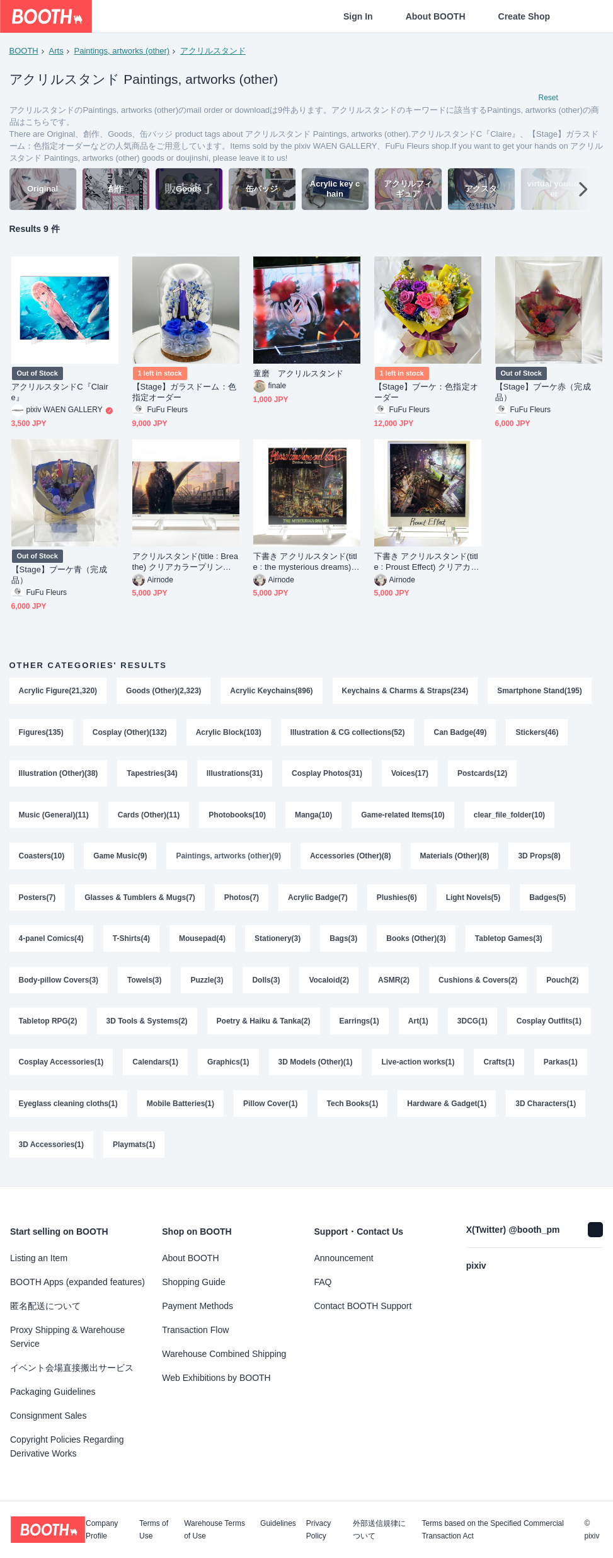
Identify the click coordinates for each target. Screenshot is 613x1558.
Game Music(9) (120, 858)
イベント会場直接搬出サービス (72, 1368)
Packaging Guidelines (52, 1392)
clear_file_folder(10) (509, 816)
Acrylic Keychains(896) (272, 692)
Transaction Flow (195, 1330)
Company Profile (102, 1530)
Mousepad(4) (202, 941)
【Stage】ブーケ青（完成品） (59, 576)
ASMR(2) (394, 983)
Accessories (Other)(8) (350, 858)
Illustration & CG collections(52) (347, 733)
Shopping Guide (193, 1282)
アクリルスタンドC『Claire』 (59, 393)
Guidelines (278, 1524)
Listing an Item (38, 1258)
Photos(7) (241, 900)
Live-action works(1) (418, 1066)
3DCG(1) (472, 1024)
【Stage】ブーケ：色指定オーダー (426, 393)
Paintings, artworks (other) (122, 50)
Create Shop (524, 16)
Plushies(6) (397, 900)
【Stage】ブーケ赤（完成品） (543, 393)
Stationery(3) (278, 941)
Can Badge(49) (460, 733)
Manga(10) (313, 816)
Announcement (344, 1258)
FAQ (323, 1282)
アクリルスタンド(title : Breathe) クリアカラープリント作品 (185, 563)
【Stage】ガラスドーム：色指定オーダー (184, 393)
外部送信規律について (379, 1530)
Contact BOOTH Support (363, 1306)
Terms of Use (153, 1530)
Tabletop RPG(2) (48, 1024)
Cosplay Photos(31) (327, 775)
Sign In (358, 16)
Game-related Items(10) (403, 816)
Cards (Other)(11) (149, 816)
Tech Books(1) (353, 1108)
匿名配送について (45, 1306)
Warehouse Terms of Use (214, 1530)
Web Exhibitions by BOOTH (216, 1378)
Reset (548, 98)
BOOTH (23, 50)
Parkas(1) (561, 1066)
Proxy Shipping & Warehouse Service (67, 1337)
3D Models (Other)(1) (315, 1066)
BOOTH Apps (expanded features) (77, 1282)
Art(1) (418, 1024)
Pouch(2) (563, 983)
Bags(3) (344, 941)
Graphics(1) (228, 1066)
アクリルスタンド (213, 50)
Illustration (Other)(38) (58, 775)
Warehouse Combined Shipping (224, 1354)
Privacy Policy (318, 1530)
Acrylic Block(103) (228, 733)
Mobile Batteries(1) (180, 1108)
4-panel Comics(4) (51, 941)
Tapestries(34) (152, 775)
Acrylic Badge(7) (318, 900)
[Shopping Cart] (582, 16)
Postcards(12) (483, 775)
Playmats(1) (134, 1149)
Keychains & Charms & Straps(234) (405, 692)
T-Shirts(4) (131, 941)
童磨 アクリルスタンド (298, 374)
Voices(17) (409, 775)
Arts (56, 50)
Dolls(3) (266, 983)
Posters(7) (37, 900)
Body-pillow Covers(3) (59, 983)
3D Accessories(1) (51, 1149)
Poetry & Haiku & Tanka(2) (264, 1024)
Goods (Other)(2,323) (163, 692)
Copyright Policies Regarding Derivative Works (67, 1446)
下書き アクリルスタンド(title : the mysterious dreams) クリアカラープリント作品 (305, 563)
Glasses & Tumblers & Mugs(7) (139, 900)
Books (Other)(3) (417, 941)
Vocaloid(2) (329, 983)
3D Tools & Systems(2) (147, 1024)
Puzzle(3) (207, 983)
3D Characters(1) (546, 1108)
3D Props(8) (539, 858)
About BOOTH (436, 16)
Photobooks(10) (237, 816)
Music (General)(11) (54, 816)
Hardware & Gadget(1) (447, 1108)
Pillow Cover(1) (270, 1108)
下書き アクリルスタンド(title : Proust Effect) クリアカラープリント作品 (426, 563)
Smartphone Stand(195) (540, 692)
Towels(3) (144, 983)
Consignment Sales (48, 1416)
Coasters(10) (42, 858)
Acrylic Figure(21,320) (58, 692)
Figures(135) (41, 733)
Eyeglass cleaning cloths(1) (68, 1108)
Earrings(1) (359, 1024)
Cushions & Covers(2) (477, 983)
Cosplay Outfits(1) (549, 1024)
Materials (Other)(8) (455, 858)
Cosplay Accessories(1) (61, 1066)
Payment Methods (197, 1306)
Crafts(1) (499, 1066)
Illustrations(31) (235, 775)
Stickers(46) (537, 733)
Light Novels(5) (473, 900)
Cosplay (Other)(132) (130, 733)
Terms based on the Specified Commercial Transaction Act (492, 1530)
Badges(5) (548, 900)
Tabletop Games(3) (508, 941)
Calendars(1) (155, 1066)
